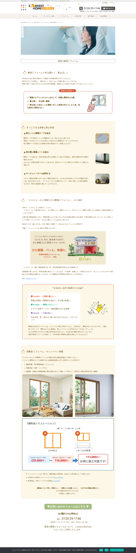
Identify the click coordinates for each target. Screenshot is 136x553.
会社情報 (104, 16)
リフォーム (64, 16)
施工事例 (91, 16)
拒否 (106, 550)
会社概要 (105, 2)
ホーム (34, 16)
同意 (101, 550)
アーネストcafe (49, 16)
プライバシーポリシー (117, 550)
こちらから (59, 477)
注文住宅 (78, 16)
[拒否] (134, 550)
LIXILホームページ (31, 278)
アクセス (113, 2)
